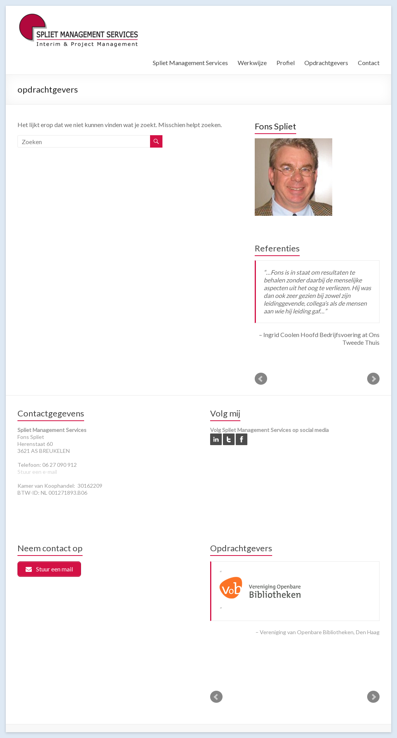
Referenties (277, 248)
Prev (261, 379)
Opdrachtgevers (326, 62)
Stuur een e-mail (37, 471)
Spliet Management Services (190, 62)
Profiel (285, 62)
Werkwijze (252, 62)
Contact (369, 62)
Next (373, 379)
